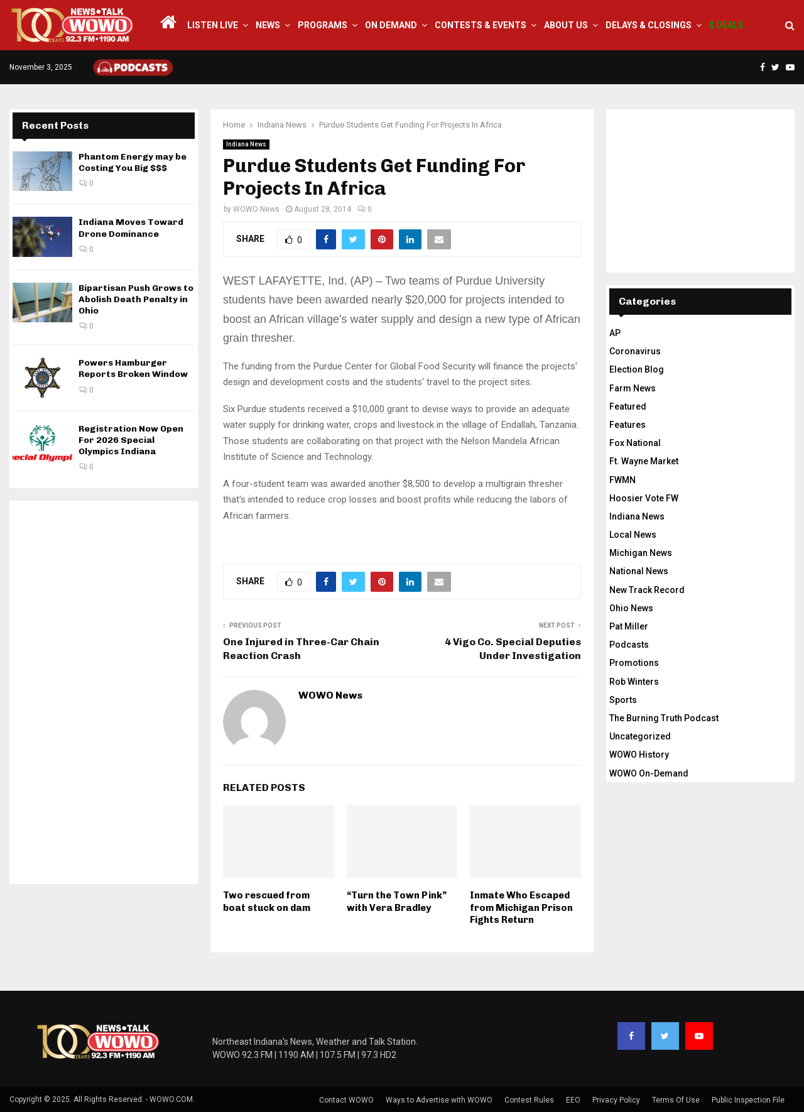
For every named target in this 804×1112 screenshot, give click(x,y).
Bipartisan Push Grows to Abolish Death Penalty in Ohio (136, 299)
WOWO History (639, 755)
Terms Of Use (676, 1100)
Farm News (632, 388)
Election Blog (636, 369)
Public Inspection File (748, 1100)
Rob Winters (634, 682)
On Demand (391, 25)
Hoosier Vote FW (643, 498)
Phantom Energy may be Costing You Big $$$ (133, 162)
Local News (632, 535)
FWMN (622, 480)
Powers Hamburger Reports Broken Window (133, 368)
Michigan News (640, 553)
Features (627, 425)
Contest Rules (529, 1100)
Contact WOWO (346, 1100)
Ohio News (631, 608)
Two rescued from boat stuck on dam (266, 901)
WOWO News (256, 209)
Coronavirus (635, 351)
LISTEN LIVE (212, 25)
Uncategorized (640, 736)
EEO (573, 1100)
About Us (566, 25)
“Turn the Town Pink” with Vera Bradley (397, 901)
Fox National (635, 443)
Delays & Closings (649, 25)
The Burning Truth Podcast (664, 718)
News (268, 25)
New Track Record (647, 590)
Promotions (634, 663)
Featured (627, 406)
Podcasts (629, 645)
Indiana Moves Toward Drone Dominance (131, 228)
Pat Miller (628, 626)
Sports (623, 700)
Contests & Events (480, 25)
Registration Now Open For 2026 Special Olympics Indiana (131, 440)
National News (638, 571)
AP (615, 333)
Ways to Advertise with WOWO (439, 1100)
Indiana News (246, 144)
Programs (322, 25)
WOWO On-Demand (648, 773)
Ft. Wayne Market (643, 461)
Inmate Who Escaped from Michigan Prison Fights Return (521, 907)
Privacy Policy (616, 1100)
